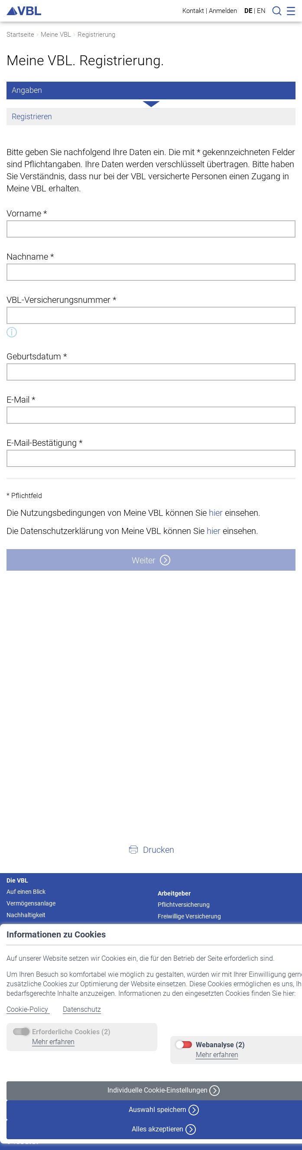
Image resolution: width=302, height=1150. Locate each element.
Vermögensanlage (30, 903)
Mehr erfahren (53, 1042)
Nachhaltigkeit (25, 915)
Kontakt (193, 10)
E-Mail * (20, 399)
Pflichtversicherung (184, 904)
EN (261, 11)
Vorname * (26, 213)
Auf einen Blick (25, 891)
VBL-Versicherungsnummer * (61, 300)
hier (216, 513)
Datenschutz (82, 1009)
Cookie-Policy (28, 1009)
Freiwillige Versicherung (189, 916)
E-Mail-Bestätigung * (44, 443)
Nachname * (30, 256)
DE (248, 11)
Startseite (20, 34)
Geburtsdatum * (36, 356)
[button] (151, 849)
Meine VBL (56, 34)
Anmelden (223, 10)
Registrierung (96, 34)
